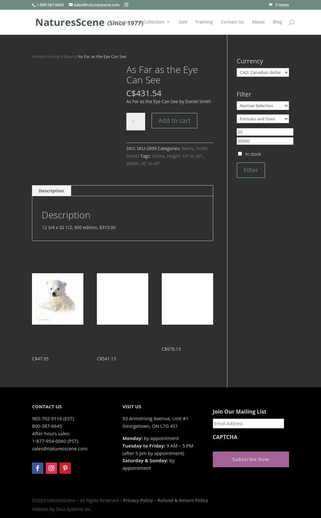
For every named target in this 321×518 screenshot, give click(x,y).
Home (37, 56)
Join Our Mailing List (239, 411)
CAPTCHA (225, 437)
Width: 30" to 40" (143, 163)
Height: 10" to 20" (185, 156)
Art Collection (150, 22)
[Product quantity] (135, 121)
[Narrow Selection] (263, 105)
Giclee (158, 156)
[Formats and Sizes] (263, 118)
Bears (69, 56)
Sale (183, 22)
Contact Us (232, 22)
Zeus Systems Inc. (74, 509)
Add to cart (174, 120)
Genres (54, 56)
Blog (277, 22)
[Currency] (263, 72)
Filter (251, 170)
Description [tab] (51, 191)
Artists (121, 22)
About (258, 22)
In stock (253, 154)
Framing (204, 22)
